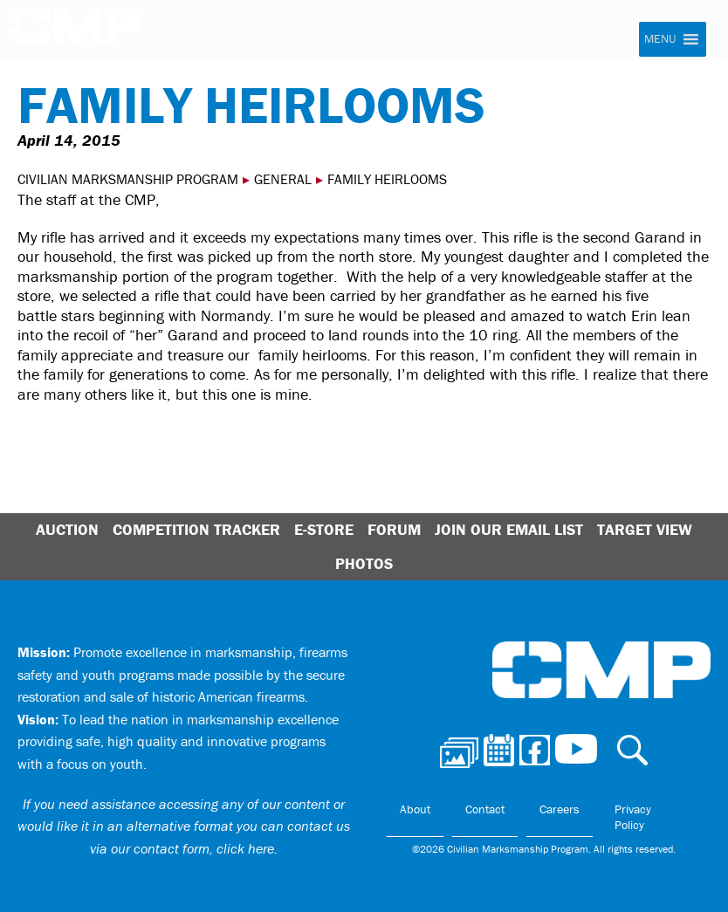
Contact (485, 809)
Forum (394, 529)
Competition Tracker (196, 529)
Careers (559, 809)
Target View (644, 529)
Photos (364, 563)
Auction (67, 529)
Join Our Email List (509, 529)
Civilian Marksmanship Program (74, 31)
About (415, 809)
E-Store (324, 529)
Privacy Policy (633, 817)
